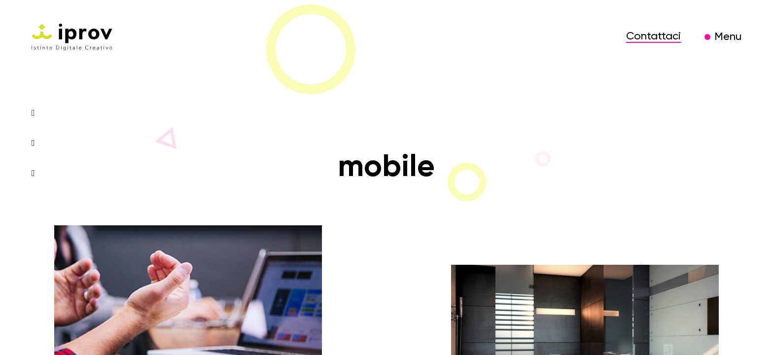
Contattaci (653, 36)
